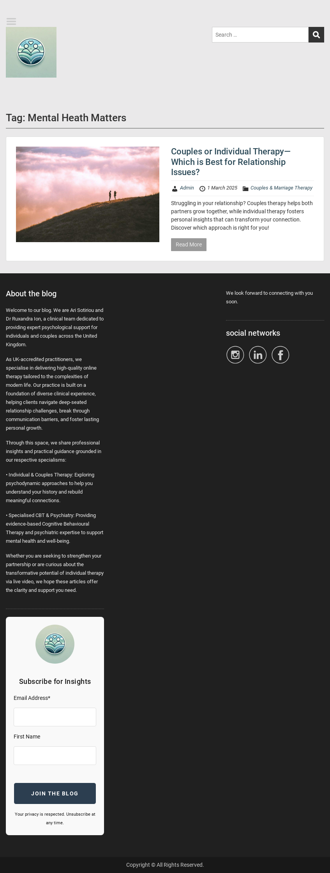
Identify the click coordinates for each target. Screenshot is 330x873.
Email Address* (32, 698)
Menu (14, 21)
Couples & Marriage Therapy (281, 188)
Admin (187, 188)
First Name (27, 736)
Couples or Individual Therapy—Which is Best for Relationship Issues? (231, 162)
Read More (189, 244)
